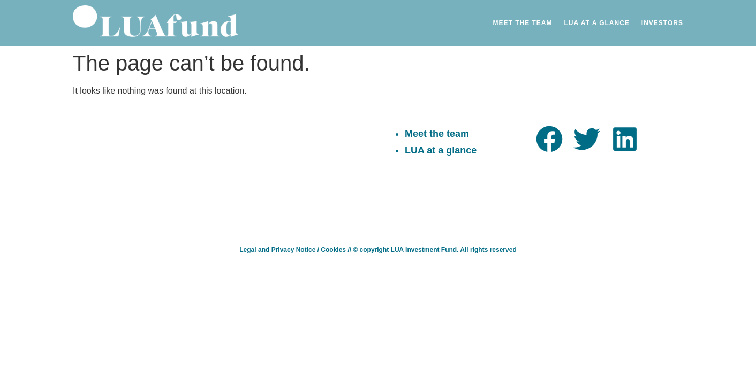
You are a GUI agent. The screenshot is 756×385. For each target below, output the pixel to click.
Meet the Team (523, 23)
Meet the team (437, 133)
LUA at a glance (441, 150)
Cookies (333, 249)
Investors (662, 23)
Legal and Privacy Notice (277, 249)
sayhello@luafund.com (294, 131)
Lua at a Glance (597, 23)
